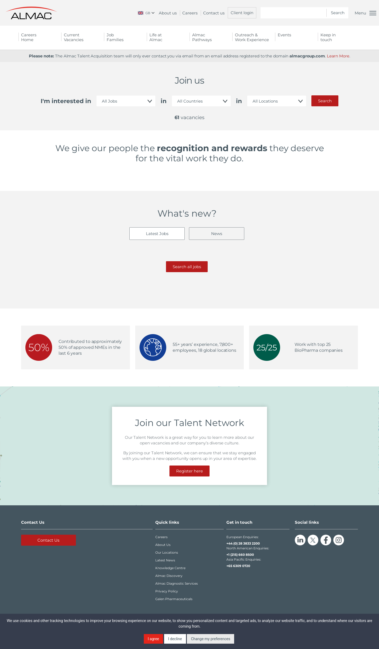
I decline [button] (175, 639)
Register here (189, 471)
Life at (168, 37)
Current (82, 37)
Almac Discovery (169, 576)
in (164, 101)
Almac (211, 37)
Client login (242, 12)
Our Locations (166, 552)
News (216, 233)
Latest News (165, 560)
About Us (163, 545)
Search (325, 100)
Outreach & (253, 37)
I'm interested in (66, 101)
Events (284, 34)
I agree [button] (153, 639)
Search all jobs (187, 266)
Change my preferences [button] (210, 639)
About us (168, 12)
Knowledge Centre (170, 568)
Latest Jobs (157, 233)
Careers (190, 12)
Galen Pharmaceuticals (173, 599)
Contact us (214, 12)
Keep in (339, 37)
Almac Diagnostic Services (176, 583)
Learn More (338, 55)
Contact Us (48, 540)
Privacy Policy (166, 591)
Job (125, 37)
